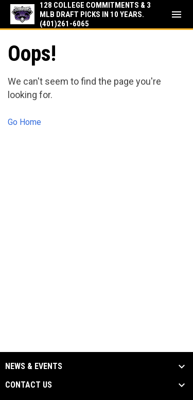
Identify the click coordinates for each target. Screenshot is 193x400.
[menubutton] (176, 14)
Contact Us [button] (28, 385)
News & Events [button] (33, 366)
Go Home (24, 122)
